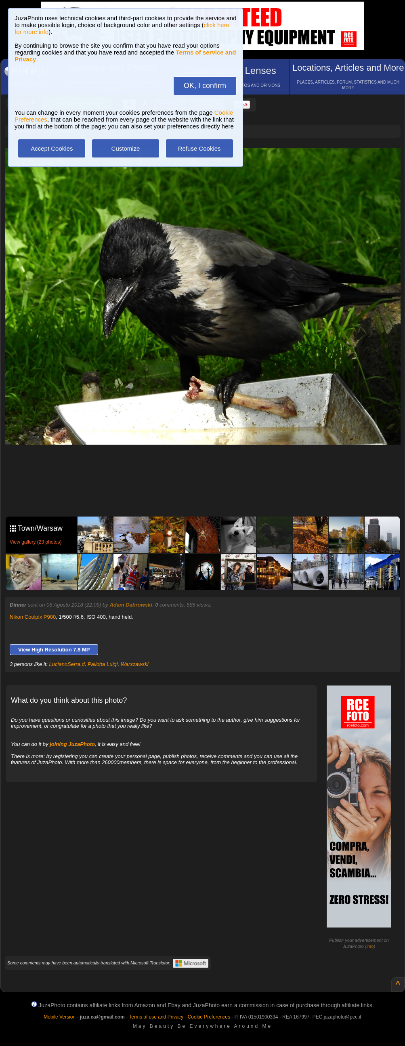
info (370, 946)
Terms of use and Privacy (156, 1017)
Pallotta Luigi (103, 664)
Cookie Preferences (209, 1017)
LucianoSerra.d (67, 664)
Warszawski (135, 664)
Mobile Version (60, 1017)
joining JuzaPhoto (72, 744)
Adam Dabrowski (130, 605)
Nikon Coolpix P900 (33, 617)
